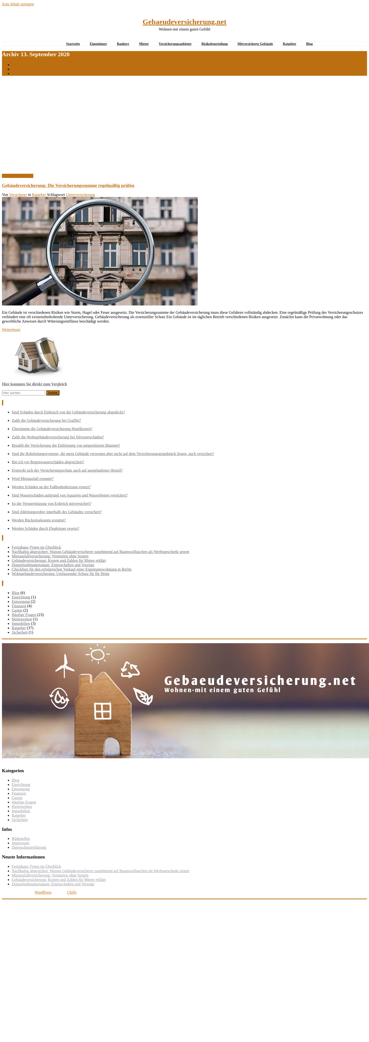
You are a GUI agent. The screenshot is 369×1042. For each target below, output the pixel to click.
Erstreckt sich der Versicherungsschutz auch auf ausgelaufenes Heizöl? (67, 470)
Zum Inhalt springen (18, 4)
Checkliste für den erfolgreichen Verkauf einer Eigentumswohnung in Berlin (71, 569)
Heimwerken (22, 619)
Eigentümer (98, 44)
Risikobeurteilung (214, 44)
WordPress (43, 892)
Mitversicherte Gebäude (255, 44)
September (20, 73)
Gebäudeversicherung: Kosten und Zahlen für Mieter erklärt (59, 560)
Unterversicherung (80, 195)
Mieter (144, 44)
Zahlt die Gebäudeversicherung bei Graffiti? (46, 420)
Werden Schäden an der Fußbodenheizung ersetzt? (51, 487)
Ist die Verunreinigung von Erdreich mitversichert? (51, 503)
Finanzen (19, 606)
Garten (17, 610)
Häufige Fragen (24, 615)
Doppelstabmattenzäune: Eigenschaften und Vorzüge (53, 565)
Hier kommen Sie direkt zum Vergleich (34, 384)
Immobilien (21, 623)
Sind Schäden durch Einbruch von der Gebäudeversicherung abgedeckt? (68, 412)
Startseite (73, 44)
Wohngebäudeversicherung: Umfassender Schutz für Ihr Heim (60, 574)
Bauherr (123, 44)
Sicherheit (20, 632)
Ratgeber (289, 44)
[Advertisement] (46, 125)
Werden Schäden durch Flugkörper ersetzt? (45, 528)
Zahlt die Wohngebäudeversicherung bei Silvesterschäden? (58, 437)
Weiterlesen (11, 329)
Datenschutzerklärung (29, 847)
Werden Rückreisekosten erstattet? (39, 520)
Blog (309, 44)
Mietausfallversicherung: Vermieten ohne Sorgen (50, 556)
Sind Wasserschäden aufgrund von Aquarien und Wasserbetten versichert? (70, 495)
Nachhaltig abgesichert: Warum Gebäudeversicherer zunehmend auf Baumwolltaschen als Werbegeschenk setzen (100, 552)
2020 (16, 69)
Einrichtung (21, 597)
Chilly (72, 892)
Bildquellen (21, 838)
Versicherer (18, 195)
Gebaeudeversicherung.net (184, 22)
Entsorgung (21, 601)
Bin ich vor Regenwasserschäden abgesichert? (48, 462)
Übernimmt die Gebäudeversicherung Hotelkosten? (52, 429)
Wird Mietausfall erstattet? (33, 479)
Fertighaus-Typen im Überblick (36, 547)
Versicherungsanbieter (175, 44)
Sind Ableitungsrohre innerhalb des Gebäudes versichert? (57, 512)
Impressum (20, 843)
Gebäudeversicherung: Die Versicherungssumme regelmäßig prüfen (68, 185)
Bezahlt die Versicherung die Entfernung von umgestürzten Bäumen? (66, 445)
